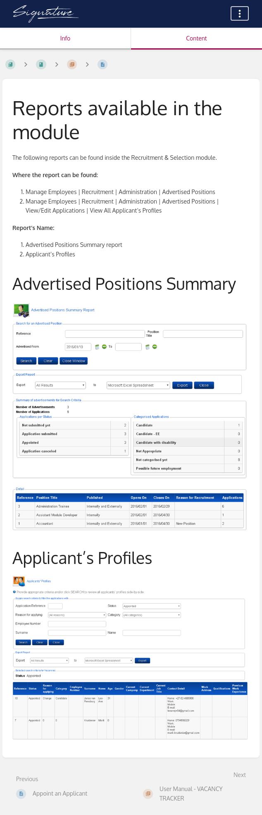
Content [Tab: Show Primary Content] (196, 38)
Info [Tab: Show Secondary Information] (65, 38)
